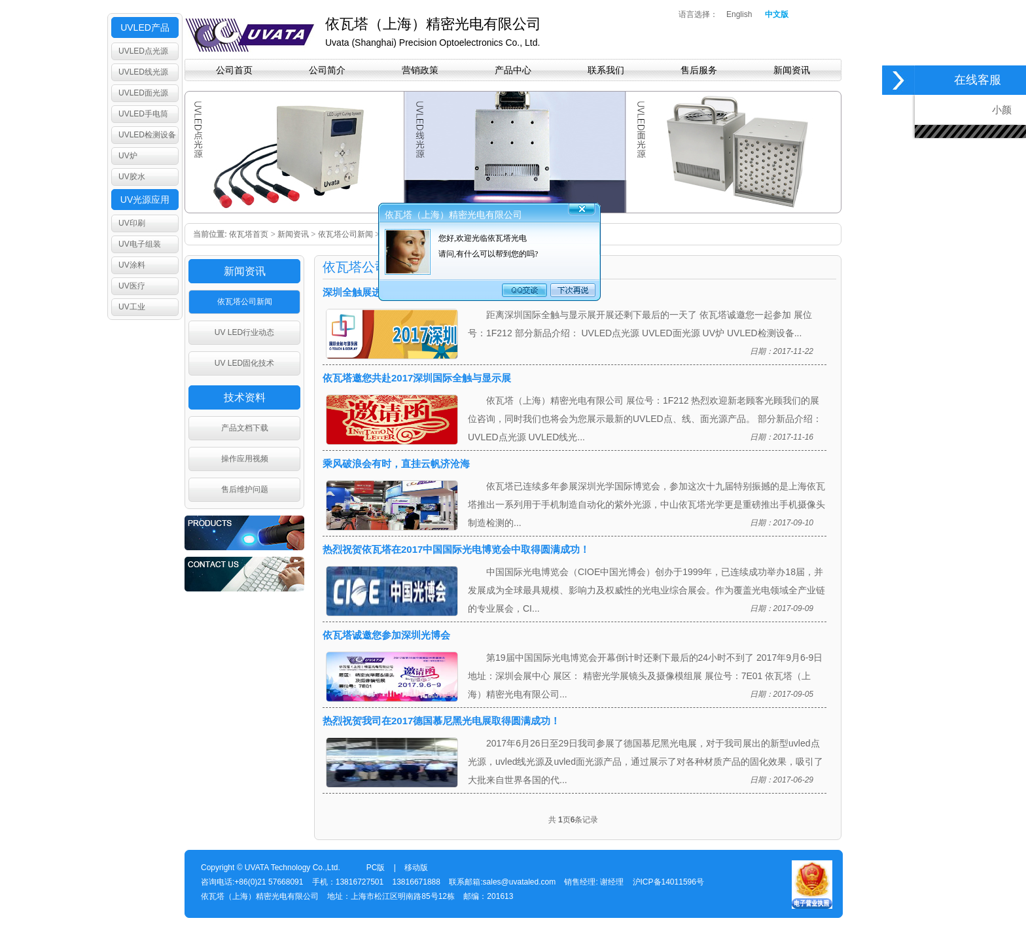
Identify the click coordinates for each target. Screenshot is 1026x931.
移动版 (416, 867)
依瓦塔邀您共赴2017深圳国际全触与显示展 (417, 377)
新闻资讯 (791, 70)
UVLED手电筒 (143, 113)
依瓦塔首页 (248, 234)
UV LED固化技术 (244, 363)
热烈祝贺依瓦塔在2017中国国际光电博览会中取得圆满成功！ (456, 549)
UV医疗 (131, 285)
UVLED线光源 (143, 72)
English (739, 14)
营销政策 (420, 70)
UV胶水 (131, 176)
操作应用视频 (244, 458)
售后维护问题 (244, 489)
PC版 (375, 867)
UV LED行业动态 (244, 332)
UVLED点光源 (143, 51)
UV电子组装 (139, 244)
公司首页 (234, 70)
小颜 (1004, 109)
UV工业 (131, 306)
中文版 (776, 14)
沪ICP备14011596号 (668, 882)
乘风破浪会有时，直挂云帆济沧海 (396, 463)
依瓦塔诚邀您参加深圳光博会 (386, 635)
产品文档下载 (244, 427)
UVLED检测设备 (147, 134)
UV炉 (127, 155)
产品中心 (513, 70)
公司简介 (327, 70)
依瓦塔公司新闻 (345, 234)
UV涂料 (131, 265)
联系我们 (606, 70)
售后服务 (699, 70)
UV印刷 (131, 223)
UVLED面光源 (143, 92)
